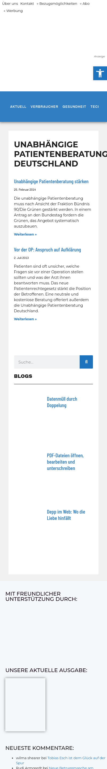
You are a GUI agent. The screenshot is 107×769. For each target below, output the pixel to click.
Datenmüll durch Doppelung (62, 401)
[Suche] (86, 362)
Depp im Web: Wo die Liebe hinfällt (66, 514)
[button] (100, 73)
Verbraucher (44, 107)
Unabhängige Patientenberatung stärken (51, 181)
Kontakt (27, 3)
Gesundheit (74, 107)
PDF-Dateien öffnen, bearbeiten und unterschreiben (65, 461)
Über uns (10, 3)
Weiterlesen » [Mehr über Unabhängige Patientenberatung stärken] (25, 234)
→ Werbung (13, 10)
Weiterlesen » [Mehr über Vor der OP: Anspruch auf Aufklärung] (25, 319)
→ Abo (85, 3)
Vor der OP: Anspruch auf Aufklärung (47, 249)
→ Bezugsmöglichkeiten (56, 3)
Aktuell (18, 107)
